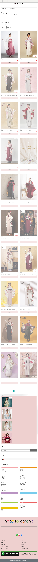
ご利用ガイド (3, 544)
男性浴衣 (21, 498)
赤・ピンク (2, 470)
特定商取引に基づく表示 (4, 546)
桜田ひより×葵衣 (3, 484)
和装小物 (22, 502)
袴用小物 (21, 505)
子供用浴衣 (21, 499)
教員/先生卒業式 (3, 494)
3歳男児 (2, 509)
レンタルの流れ (3, 540)
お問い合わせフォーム (4, 548)
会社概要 (22, 546)
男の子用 (2, 505)
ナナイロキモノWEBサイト (25, 548)
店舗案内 (2, 542)
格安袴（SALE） (22, 489)
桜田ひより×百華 (22, 484)
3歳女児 (2, 510)
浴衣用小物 (21, 507)
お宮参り (2, 502)
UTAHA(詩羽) (22, 483)
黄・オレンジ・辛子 (4, 471)
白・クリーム (3, 469)
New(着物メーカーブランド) (5, 489)
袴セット (21, 469)
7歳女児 (2, 513)
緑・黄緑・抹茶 (22, 474)
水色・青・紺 (3, 474)
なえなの (2, 483)
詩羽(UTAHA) (3, 485)
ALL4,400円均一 (22, 497)
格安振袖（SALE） (3, 490)
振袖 (1, 467)
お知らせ (22, 540)
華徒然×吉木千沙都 (3, 482)
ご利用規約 (22, 544)
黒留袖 (2, 498)
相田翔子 (2, 499)
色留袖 (2, 497)
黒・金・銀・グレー (4, 477)
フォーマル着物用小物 (23, 506)
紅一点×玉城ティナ (3, 478)
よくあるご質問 (23, 542)
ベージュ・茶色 (3, 476)
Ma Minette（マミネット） (24, 482)
